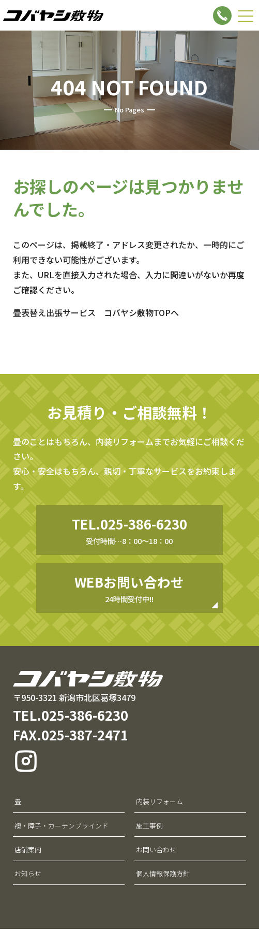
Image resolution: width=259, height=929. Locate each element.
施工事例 (149, 826)
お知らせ (27, 873)
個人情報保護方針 (163, 873)
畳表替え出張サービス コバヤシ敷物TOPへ (96, 312)
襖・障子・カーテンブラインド (61, 826)
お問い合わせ (156, 849)
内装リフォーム (159, 801)
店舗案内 (27, 849)
